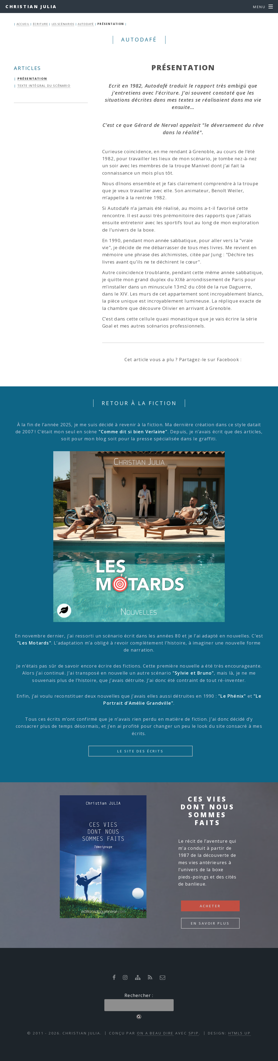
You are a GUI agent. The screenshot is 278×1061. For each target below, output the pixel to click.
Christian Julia (31, 6)
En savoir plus (210, 923)
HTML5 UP (239, 1033)
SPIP (194, 1033)
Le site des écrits (140, 751)
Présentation (32, 78)
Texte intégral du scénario (43, 86)
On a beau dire (155, 1033)
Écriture (40, 24)
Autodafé (86, 24)
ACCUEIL (23, 24)
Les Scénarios (63, 24)
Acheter (210, 905)
